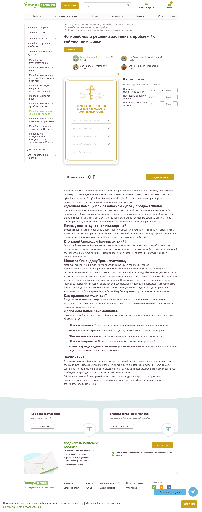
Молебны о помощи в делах (41, 69)
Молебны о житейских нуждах (40, 53)
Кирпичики (117, 16)
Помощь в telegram (170, 492)
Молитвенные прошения (66, 16)
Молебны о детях (37, 37)
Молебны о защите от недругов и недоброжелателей (41, 88)
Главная (67, 24)
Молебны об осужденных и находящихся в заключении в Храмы (41, 138)
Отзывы (140, 16)
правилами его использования (23, 507)
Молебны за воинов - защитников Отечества (41, 127)
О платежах (131, 488)
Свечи (95, 16)
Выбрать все (73, 49)
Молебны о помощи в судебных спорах (41, 105)
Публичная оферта (134, 483)
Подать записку (160, 177)
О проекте (68, 483)
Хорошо (189, 504)
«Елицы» (90, 488)
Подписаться (162, 444)
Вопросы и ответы (72, 488)
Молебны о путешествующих (38, 61)
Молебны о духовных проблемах (39, 45)
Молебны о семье (37, 32)
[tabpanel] (94, 64)
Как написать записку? (109, 483)
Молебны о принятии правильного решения (41, 120)
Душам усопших (36, 149)
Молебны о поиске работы (39, 97)
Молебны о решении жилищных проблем (40, 112)
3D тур (160, 16)
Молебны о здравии (38, 27)
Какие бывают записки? (109, 488)
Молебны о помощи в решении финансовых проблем (41, 77)
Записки (37, 16)
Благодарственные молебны (37, 156)
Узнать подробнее (42, 426)
